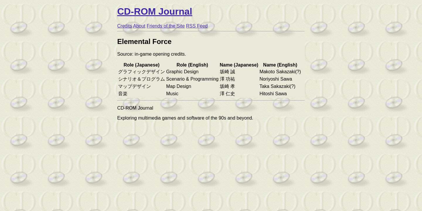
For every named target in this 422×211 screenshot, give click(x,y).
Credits (124, 25)
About (139, 25)
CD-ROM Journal (154, 11)
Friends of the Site (166, 25)
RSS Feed (197, 25)
